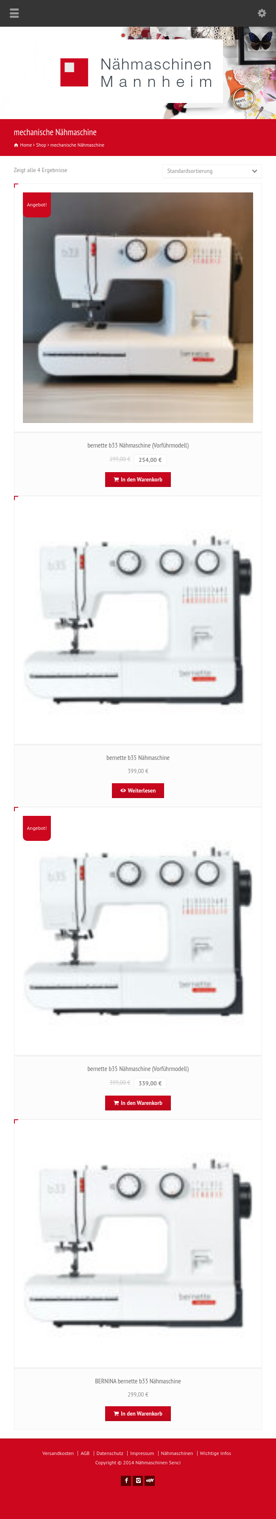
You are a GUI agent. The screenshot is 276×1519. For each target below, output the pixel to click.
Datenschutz (110, 1453)
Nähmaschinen (177, 1453)
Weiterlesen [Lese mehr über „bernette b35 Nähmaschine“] (142, 790)
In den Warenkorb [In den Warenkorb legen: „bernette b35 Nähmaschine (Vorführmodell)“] (141, 1103)
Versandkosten (58, 1453)
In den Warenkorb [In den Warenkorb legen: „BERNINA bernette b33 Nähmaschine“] (141, 1413)
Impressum (142, 1453)
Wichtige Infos (215, 1453)
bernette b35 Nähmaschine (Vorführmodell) (138, 1068)
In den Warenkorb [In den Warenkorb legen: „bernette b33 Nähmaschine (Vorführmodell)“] (141, 479)
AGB (85, 1453)
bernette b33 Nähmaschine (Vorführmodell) (138, 445)
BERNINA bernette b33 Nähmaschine (138, 1381)
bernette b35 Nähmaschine (138, 757)
